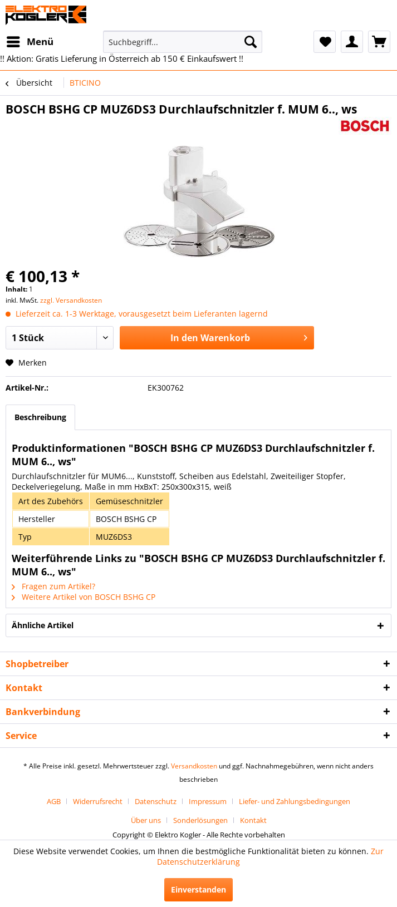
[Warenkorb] (379, 42)
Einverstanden (198, 889)
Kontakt (253, 820)
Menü (30, 40)
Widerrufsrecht (97, 801)
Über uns (146, 820)
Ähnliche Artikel (42, 625)
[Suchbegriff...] (182, 42)
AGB (54, 801)
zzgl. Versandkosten (71, 300)
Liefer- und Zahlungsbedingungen (294, 801)
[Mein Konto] (352, 42)
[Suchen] (250, 42)
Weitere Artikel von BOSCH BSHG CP (83, 596)
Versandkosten (194, 766)
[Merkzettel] (324, 42)
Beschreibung (40, 417)
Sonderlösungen (200, 820)
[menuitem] (29, 42)
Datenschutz (156, 801)
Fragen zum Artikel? (53, 586)
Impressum (208, 801)
